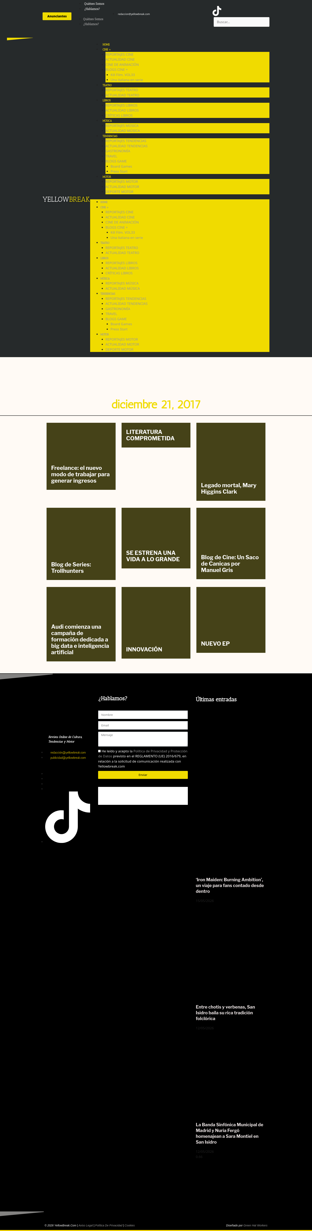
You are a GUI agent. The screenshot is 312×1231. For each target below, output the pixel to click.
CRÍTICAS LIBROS (119, 115)
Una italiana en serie (126, 79)
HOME (105, 44)
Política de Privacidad (108, 1225)
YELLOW (56, 199)
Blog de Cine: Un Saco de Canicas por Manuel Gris (230, 563)
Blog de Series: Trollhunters (71, 567)
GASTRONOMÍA (117, 151)
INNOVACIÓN (144, 649)
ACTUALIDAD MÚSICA (122, 130)
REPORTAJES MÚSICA (122, 125)
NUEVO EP (215, 643)
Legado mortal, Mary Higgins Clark (228, 488)
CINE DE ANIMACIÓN (122, 64)
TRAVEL (111, 156)
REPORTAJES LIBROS (121, 105)
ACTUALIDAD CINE (120, 59)
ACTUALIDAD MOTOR (122, 186)
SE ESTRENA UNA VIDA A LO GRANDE (153, 556)
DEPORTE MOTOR (119, 191)
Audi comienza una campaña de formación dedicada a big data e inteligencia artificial (80, 639)
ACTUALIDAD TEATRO (122, 95)
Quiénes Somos (94, 4)
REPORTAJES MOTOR (121, 181)
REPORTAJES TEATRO (121, 90)
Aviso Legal (85, 1225)
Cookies (130, 1225)
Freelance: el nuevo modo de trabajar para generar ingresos (80, 474)
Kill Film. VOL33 (122, 74)
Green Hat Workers (255, 1225)
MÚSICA (107, 120)
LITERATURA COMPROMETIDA (150, 435)
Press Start (118, 171)
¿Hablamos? (92, 9)
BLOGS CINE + (116, 69)
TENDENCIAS (109, 136)
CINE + (106, 49)
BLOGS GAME (116, 161)
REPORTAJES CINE (119, 54)
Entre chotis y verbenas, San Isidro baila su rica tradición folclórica (225, 1012)
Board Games (121, 166)
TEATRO (106, 85)
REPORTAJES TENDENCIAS (125, 140)
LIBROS (106, 100)
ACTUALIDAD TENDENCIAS (126, 146)
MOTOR (106, 176)
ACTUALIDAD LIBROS (122, 110)
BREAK (79, 199)
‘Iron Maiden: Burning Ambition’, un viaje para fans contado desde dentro (230, 885)
